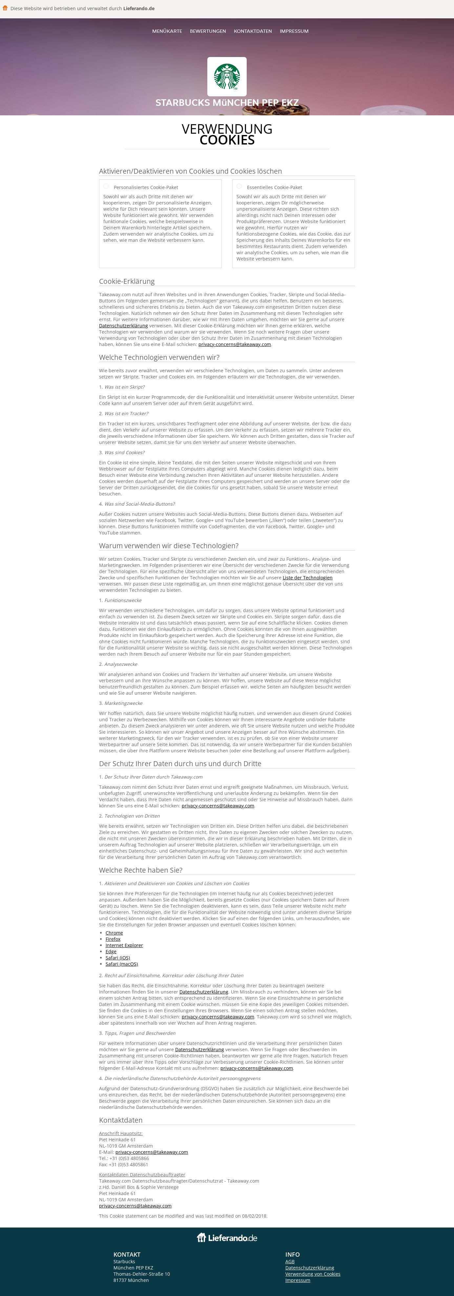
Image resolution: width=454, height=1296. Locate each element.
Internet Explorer (124, 945)
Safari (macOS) (122, 964)
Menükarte (167, 31)
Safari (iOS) (118, 958)
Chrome (114, 933)
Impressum (294, 31)
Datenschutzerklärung (123, 325)
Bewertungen (208, 31)
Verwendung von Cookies (312, 1274)
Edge (111, 951)
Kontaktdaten (253, 31)
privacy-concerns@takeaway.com (234, 344)
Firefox (113, 939)
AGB (290, 1261)
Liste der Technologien (308, 577)
